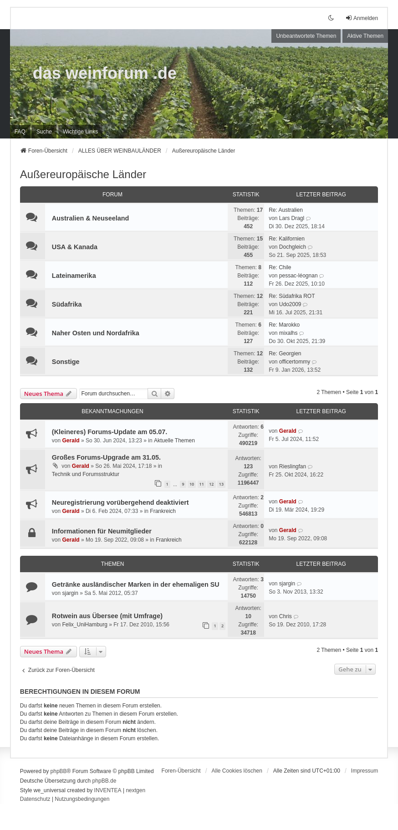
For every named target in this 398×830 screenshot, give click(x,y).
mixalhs (288, 333)
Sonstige (66, 361)
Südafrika (67, 304)
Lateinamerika (74, 275)
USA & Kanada (74, 247)
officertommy (294, 362)
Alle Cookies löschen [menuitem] (237, 771)
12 (211, 484)
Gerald (71, 440)
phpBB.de (104, 781)
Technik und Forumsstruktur (85, 474)
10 (191, 484)
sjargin (70, 593)
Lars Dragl (291, 218)
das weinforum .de (105, 73)
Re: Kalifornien (287, 239)
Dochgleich (292, 247)
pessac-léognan (298, 275)
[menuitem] (80, 131)
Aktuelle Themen (174, 440)
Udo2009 (290, 304)
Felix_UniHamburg (84, 624)
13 (221, 484)
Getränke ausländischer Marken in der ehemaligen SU (135, 584)
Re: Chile (280, 267)
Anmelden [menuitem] (361, 18)
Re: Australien (286, 210)
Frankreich (163, 511)
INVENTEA (108, 790)
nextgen (135, 790)
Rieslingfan (292, 466)
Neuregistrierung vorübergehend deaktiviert (120, 502)
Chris (285, 616)
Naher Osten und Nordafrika (95, 333)
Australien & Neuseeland (90, 218)
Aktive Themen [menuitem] (365, 36)
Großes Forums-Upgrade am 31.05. (106, 457)
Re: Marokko (284, 325)
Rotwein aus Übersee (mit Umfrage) (107, 616)
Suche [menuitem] (44, 131)
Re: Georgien (285, 353)
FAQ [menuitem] (20, 131)
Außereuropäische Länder (83, 174)
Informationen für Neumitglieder (102, 531)
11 (201, 484)
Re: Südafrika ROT (292, 296)
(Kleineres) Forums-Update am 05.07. (110, 431)
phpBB (59, 771)
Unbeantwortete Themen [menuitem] (306, 36)
